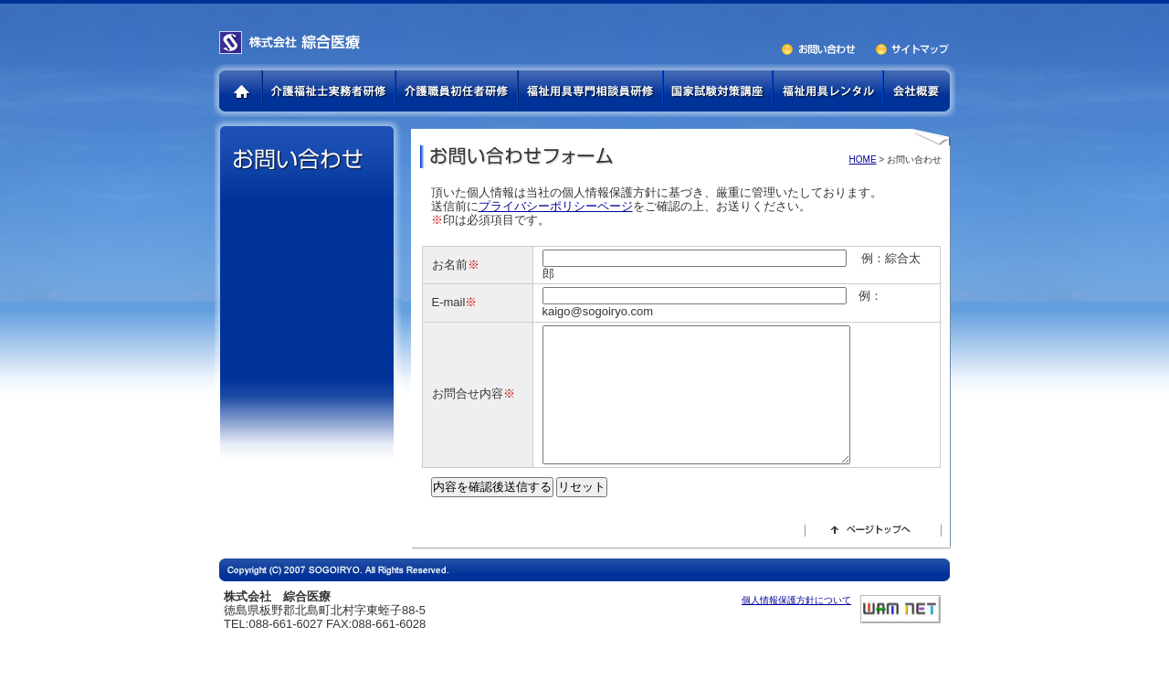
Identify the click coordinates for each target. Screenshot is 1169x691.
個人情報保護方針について (796, 627)
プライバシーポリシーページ (556, 206)
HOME (863, 159)
